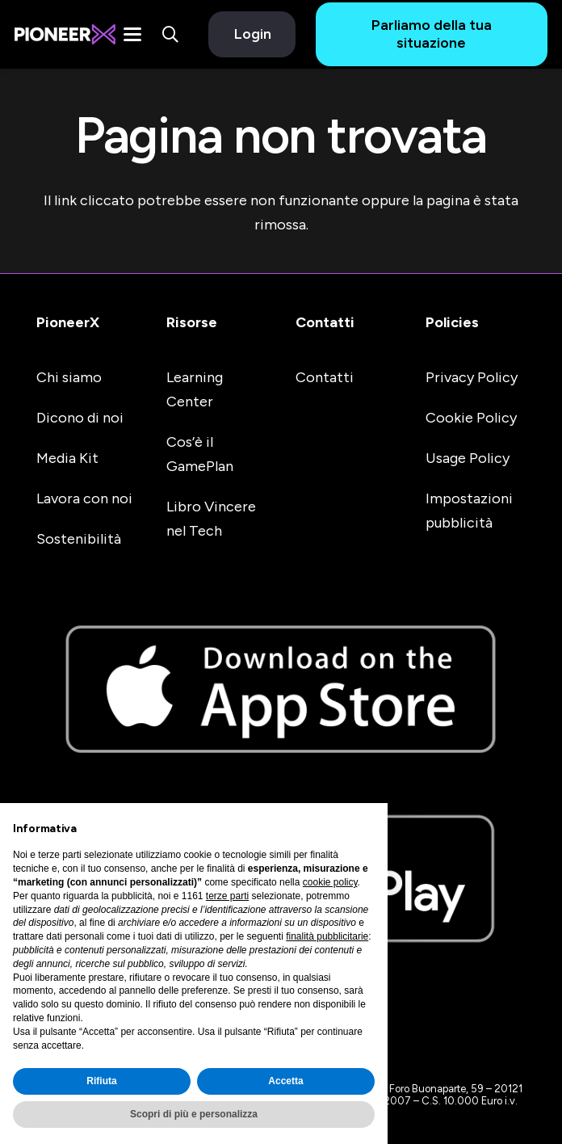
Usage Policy (468, 458)
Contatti (325, 322)
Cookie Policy (471, 418)
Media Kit (67, 458)
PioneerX (67, 322)
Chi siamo (69, 377)
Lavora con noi (84, 498)
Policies (452, 322)
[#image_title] (65, 34)
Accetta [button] (285, 1081)
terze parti (227, 896)
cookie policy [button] (330, 882)
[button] (132, 35)
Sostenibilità (78, 539)
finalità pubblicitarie (327, 936)
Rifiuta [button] (101, 1081)
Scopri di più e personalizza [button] (194, 1114)
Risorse (191, 322)
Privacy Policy (472, 377)
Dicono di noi (80, 418)
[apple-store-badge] (281, 689)
